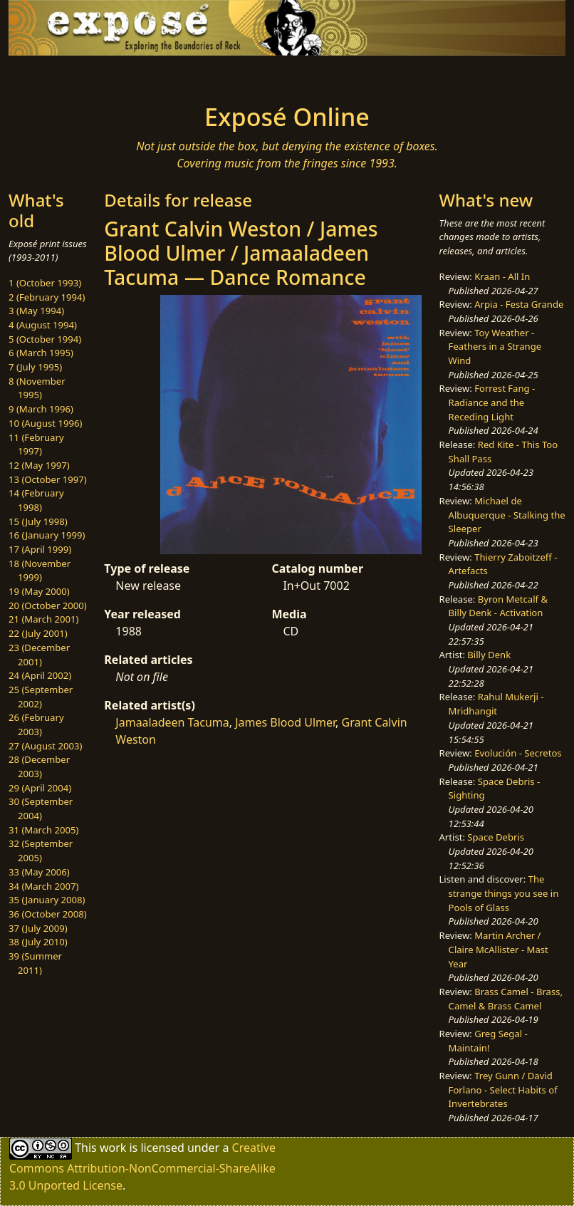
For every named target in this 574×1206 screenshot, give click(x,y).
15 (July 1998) (38, 521)
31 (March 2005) (43, 829)
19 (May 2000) (39, 591)
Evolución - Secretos (517, 753)
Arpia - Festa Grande (518, 304)
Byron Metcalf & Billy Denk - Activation (498, 606)
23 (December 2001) (39, 654)
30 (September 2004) (41, 808)
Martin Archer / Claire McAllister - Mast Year (498, 949)
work (113, 1147)
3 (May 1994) (36, 310)
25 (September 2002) (41, 696)
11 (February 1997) (36, 444)
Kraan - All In (502, 276)
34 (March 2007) (43, 886)
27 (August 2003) (45, 745)
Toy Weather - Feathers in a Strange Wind (495, 346)
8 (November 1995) (37, 388)
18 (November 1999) (40, 570)
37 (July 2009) (38, 928)
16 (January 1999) (47, 535)
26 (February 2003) (36, 724)
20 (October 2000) (48, 605)
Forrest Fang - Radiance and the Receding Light (492, 402)
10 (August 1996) (45, 423)
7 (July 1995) (35, 366)
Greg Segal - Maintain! (488, 1040)
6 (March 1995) (41, 352)
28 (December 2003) (39, 766)
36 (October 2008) (48, 914)
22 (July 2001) (38, 633)
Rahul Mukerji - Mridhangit (496, 703)
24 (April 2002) (40, 675)
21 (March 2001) (43, 619)
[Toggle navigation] (68, 75)
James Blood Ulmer (285, 722)
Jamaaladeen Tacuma (172, 722)
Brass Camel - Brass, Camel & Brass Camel (506, 998)
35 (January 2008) (47, 899)
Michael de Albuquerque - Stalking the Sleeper (507, 514)
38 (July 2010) (38, 941)
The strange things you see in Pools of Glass (504, 893)
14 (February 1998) (36, 500)
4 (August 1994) (43, 324)
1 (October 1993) (45, 282)
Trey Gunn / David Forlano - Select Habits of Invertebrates (503, 1089)
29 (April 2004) (40, 787)
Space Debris (495, 837)
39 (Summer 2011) (35, 963)
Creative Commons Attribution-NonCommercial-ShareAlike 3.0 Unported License (142, 1166)
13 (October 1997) (48, 479)
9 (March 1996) (41, 408)
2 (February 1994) (47, 297)
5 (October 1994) (45, 339)
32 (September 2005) (41, 850)
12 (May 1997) (39, 465)
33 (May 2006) (39, 871)
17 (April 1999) (40, 549)
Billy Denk (489, 654)
